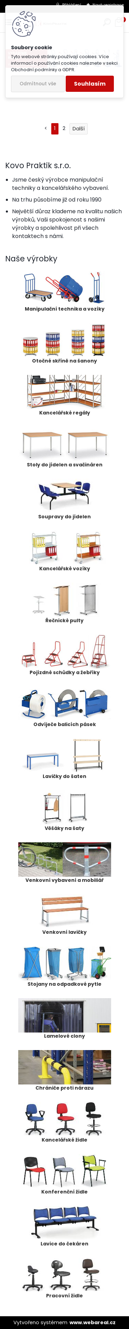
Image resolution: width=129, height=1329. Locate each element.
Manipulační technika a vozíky (64, 291)
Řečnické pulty (64, 603)
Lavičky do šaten (64, 759)
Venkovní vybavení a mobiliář (64, 863)
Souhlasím (90, 84)
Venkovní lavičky (64, 915)
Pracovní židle (64, 1278)
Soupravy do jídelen (64, 499)
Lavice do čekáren (64, 1226)
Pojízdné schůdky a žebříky (64, 655)
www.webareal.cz (92, 1322)
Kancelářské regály (64, 395)
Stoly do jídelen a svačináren (64, 447)
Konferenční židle (64, 1174)
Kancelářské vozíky (64, 551)
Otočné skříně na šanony (64, 343)
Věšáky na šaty (64, 811)
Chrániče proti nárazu (64, 1070)
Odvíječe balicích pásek (64, 707)
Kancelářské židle (64, 1122)
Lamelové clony (64, 1018)
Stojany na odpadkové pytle (64, 966)
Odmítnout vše (38, 83)
